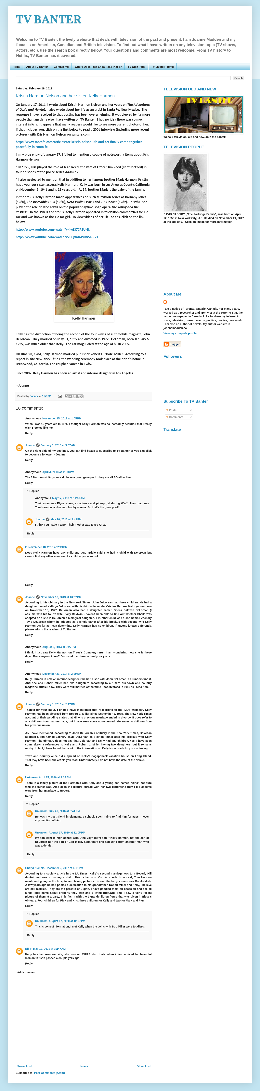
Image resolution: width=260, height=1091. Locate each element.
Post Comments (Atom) (49, 1072)
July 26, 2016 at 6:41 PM (64, 811)
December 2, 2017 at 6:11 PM (64, 868)
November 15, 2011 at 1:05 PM (61, 418)
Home (16, 66)
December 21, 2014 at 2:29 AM (61, 673)
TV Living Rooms (162, 66)
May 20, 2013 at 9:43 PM (66, 519)
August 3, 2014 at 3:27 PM (59, 647)
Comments (174, 417)
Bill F (28, 948)
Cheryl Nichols (35, 868)
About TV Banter (37, 66)
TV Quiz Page (136, 66)
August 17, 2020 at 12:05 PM (67, 832)
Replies (34, 491)
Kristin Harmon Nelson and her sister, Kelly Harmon (65, 95)
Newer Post (24, 1066)
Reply (29, 433)
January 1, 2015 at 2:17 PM (58, 704)
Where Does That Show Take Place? (98, 66)
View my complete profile (180, 333)
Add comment (26, 972)
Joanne (30, 445)
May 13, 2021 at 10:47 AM (49, 948)
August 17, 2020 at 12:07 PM (67, 921)
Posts (171, 410)
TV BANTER (49, 20)
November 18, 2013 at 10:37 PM (61, 597)
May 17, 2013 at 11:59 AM (68, 498)
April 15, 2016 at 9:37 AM (55, 777)
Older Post (144, 1066)
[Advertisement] (196, 257)
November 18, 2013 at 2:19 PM (47, 547)
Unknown (31, 777)
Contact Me (61, 66)
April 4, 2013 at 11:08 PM (58, 472)
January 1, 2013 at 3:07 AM (58, 445)
